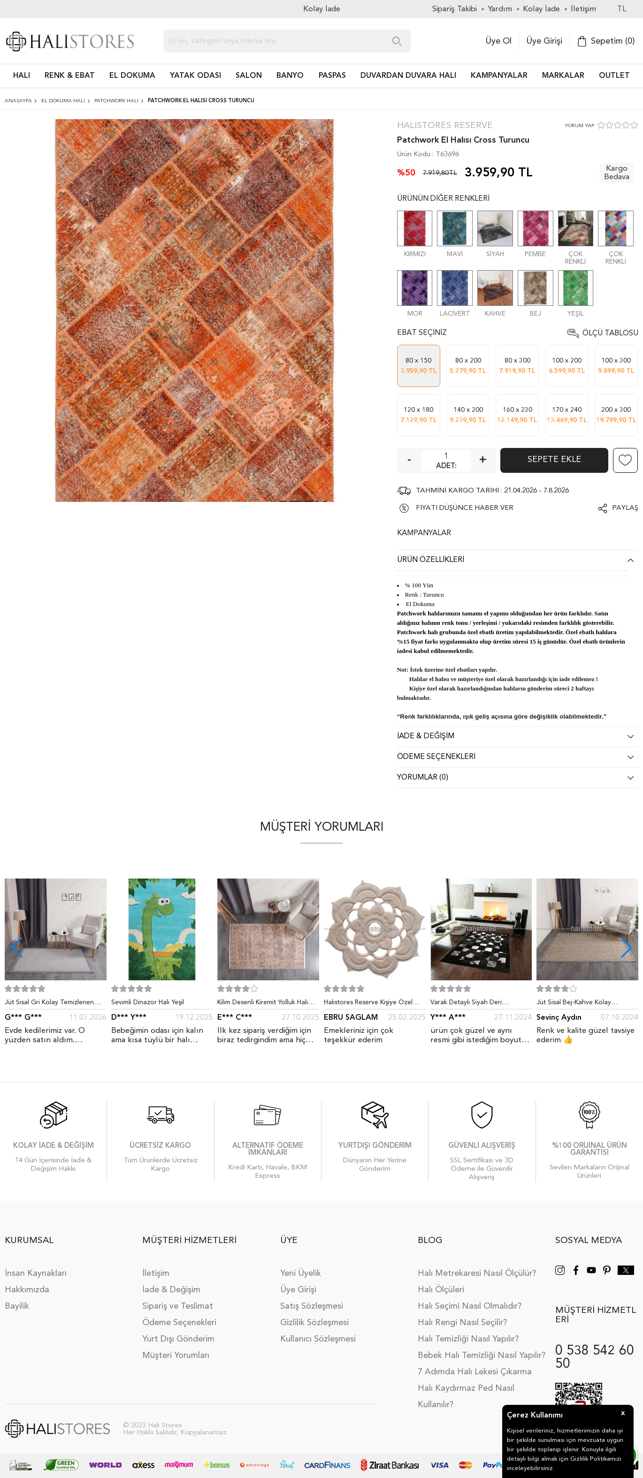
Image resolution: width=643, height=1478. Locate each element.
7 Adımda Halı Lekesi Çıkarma (475, 1372)
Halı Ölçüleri (441, 1290)
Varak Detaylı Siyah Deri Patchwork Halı (466, 1004)
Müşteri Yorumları (175, 1355)
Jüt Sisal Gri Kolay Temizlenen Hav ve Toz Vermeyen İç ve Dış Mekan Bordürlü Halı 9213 (50, 1004)
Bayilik (17, 1306)
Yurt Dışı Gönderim (178, 1339)
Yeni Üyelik (300, 1273)
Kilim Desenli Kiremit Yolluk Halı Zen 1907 (262, 1004)
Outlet (614, 76)
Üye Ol (498, 41)
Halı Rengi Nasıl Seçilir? (462, 1323)
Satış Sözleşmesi (311, 1306)
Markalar (563, 76)
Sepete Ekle (554, 459)
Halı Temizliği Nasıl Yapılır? (468, 1339)
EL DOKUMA (132, 76)
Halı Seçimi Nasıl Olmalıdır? (469, 1306)
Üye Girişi (544, 41)
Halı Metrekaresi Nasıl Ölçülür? (477, 1273)
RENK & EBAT (70, 76)
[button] (626, 947)
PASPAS (332, 76)
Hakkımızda (27, 1290)
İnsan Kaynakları (36, 1273)
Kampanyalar (499, 76)
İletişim (155, 1273)
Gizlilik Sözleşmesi (314, 1323)
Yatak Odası (195, 76)
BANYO (290, 76)
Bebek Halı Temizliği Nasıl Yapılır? (481, 1355)
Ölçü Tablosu (610, 333)
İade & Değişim (171, 1290)
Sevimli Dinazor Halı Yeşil (147, 1002)
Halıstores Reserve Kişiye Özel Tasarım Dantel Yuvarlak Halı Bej (372, 1004)
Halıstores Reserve (445, 125)
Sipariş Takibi (454, 9)
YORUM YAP (579, 126)
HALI (21, 76)
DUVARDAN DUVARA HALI (408, 76)
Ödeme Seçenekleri (179, 1323)
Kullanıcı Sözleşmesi (318, 1339)
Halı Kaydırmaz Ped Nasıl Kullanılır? (466, 1396)
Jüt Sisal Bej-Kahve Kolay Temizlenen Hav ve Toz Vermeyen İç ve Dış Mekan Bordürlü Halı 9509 (586, 1004)
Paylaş (625, 508)
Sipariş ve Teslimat (177, 1306)
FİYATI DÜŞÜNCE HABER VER (464, 508)
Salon (249, 76)
